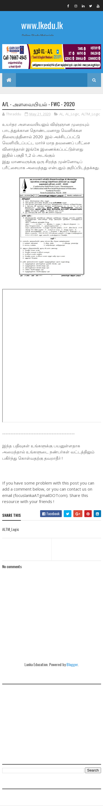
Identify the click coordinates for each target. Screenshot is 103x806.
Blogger (72, 664)
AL (61, 113)
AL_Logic (72, 113)
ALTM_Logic (90, 113)
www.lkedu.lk (42, 24)
